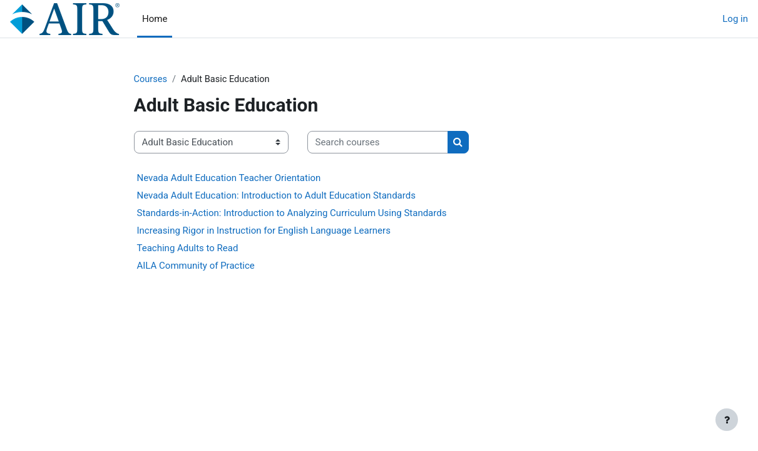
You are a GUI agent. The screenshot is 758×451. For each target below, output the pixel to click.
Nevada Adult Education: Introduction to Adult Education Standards (276, 196)
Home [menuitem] (154, 18)
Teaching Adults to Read (187, 248)
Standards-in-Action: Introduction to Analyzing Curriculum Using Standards (292, 213)
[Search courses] (377, 143)
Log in (735, 18)
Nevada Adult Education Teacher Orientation (229, 178)
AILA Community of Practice (196, 266)
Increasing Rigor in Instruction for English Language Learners (264, 231)
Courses (151, 79)
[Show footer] (726, 419)
